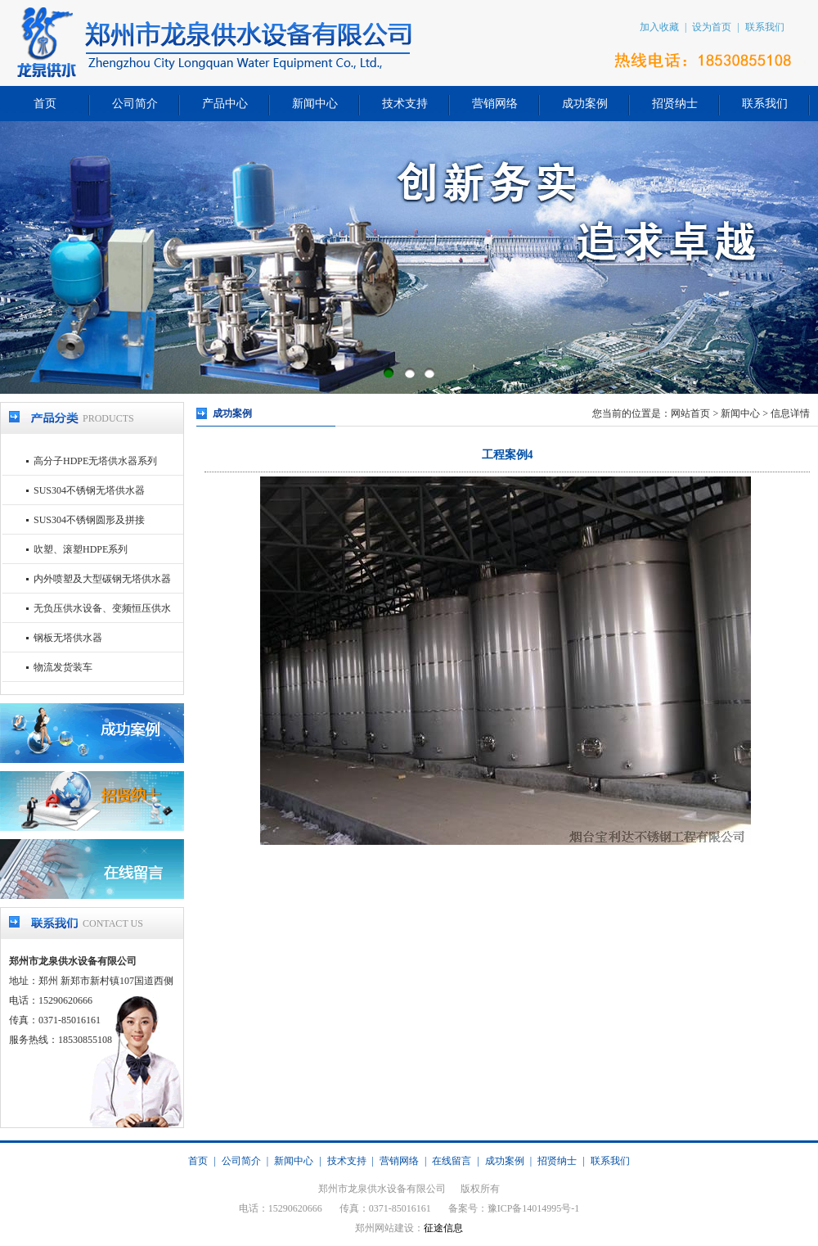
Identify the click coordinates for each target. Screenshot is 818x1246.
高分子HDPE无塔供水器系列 (95, 461)
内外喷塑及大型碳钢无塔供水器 (102, 579)
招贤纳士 (675, 103)
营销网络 (495, 103)
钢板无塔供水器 (68, 637)
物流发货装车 (63, 667)
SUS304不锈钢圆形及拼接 (89, 520)
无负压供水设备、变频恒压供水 (102, 608)
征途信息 (443, 1228)
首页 (45, 103)
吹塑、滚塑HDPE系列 (81, 549)
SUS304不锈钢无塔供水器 (89, 490)
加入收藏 (659, 27)
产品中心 (225, 103)
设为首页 (711, 27)
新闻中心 (315, 103)
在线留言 (451, 1161)
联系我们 (764, 27)
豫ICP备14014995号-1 (534, 1208)
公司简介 (135, 103)
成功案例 (585, 103)
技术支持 (405, 103)
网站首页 (690, 413)
